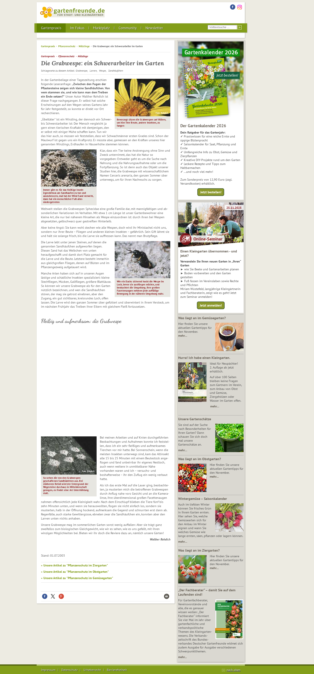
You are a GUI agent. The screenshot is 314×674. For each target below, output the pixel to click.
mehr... (182, 657)
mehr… (182, 336)
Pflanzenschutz (66, 46)
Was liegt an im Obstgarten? (199, 459)
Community (128, 28)
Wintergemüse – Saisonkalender (202, 498)
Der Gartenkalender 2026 (203, 125)
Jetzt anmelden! (211, 305)
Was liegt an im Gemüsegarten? (202, 318)
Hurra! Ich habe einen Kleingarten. (204, 357)
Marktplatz (101, 28)
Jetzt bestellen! (210, 192)
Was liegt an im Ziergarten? (199, 550)
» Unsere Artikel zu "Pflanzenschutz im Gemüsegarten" (77, 578)
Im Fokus (77, 28)
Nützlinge (84, 46)
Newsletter (154, 28)
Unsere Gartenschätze (194, 419)
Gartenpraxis (51, 28)
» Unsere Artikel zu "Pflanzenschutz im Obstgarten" (75, 572)
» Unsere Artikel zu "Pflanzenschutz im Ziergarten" (74, 565)
